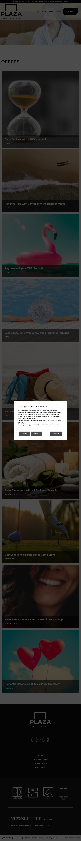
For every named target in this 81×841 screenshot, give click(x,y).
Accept (24, 434)
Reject (36, 434)
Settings (56, 434)
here (27, 424)
